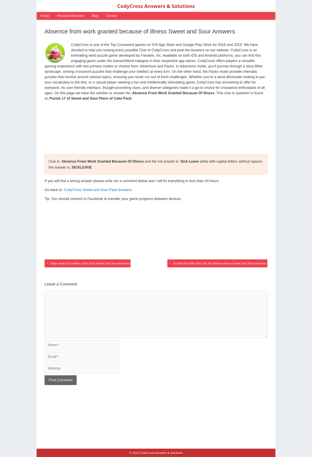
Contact (111, 15)
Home (45, 15)
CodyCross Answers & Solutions (156, 6)
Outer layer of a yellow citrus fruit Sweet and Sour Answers (90, 263)
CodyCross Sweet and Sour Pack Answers (98, 190)
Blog (95, 15)
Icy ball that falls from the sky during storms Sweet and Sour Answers (219, 263)
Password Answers (70, 15)
